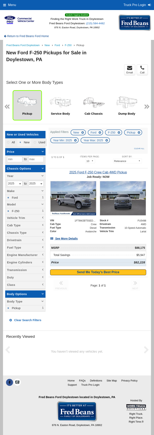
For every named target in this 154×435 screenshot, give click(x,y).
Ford (94, 132)
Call (142, 69)
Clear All (139, 148)
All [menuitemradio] (13, 142)
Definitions (96, 380)
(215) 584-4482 (95, 23)
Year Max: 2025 (93, 140)
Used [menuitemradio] (41, 142)
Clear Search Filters (25, 320)
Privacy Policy (129, 380)
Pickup (131, 132)
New (76, 132)
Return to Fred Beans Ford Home (26, 36)
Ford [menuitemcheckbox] (14, 197)
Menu (9, 5)
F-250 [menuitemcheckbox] (15, 211)
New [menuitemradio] (26, 142)
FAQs (82, 380)
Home (71, 380)
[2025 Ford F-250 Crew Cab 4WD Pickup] (98, 172)
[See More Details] (64, 238)
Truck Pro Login (90, 384)
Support (72, 384)
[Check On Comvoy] (17, 382)
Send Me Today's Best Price (98, 272)
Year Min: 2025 (63, 140)
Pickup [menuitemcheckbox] (15, 308)
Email (129, 69)
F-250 (112, 132)
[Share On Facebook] (9, 382)
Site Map (111, 380)
